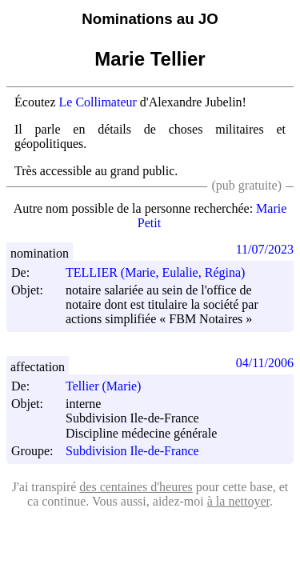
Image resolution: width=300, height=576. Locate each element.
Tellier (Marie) (110, 386)
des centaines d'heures (136, 487)
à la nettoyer (238, 501)
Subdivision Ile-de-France (132, 451)
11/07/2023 (265, 249)
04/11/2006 (265, 363)
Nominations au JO (150, 18)
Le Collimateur (98, 102)
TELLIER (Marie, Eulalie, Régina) (162, 272)
